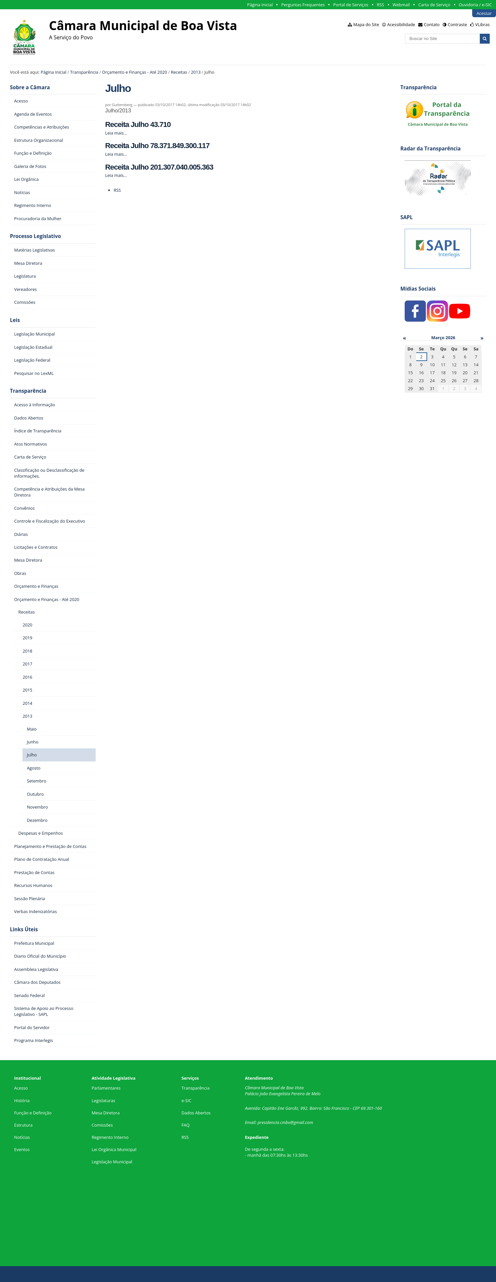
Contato (432, 24)
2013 (196, 72)
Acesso (21, 1088)
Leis (15, 320)
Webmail (401, 5)
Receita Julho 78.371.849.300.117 (157, 145)
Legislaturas (103, 1100)
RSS (380, 5)
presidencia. (268, 1122)
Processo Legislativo (35, 236)
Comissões (102, 1125)
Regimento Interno (110, 1137)
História (22, 1100)
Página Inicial (260, 5)
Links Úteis (24, 929)
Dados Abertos (195, 1113)
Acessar (484, 13)
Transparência (84, 72)
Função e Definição (33, 1113)
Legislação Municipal (112, 1162)
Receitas (179, 72)
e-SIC (186, 1100)
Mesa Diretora (106, 1113)
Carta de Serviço (434, 5)
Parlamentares (106, 1088)
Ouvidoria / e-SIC (475, 5)
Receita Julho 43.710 (138, 124)
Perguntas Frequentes (303, 5)
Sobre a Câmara (30, 87)
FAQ (185, 1125)
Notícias (22, 1137)
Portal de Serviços (350, 5)
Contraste (457, 24)
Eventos (22, 1149)
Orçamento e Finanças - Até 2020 (134, 72)
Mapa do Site (366, 24)
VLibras (482, 24)
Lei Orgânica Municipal (114, 1149)
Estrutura (23, 1125)
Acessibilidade (401, 24)
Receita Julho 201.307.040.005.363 (159, 167)
